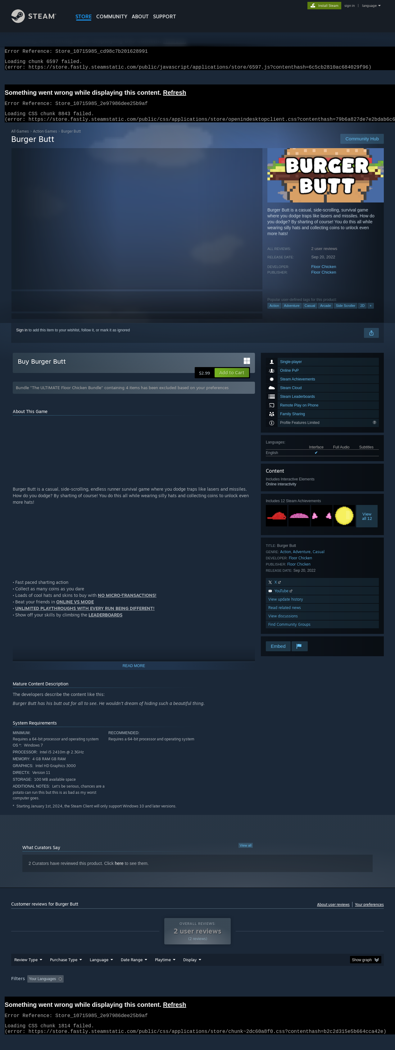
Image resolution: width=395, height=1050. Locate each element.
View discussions (283, 623)
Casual (310, 313)
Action (274, 313)
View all (246, 853)
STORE (83, 16)
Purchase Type (63, 971)
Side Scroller (345, 313)
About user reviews (333, 912)
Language (99, 971)
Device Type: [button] (329, 991)
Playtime (163, 971)
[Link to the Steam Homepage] (38, 21)
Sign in (22, 337)
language (369, 5)
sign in (349, 5)
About (140, 16)
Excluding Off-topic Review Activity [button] (105, 991)
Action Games (45, 138)
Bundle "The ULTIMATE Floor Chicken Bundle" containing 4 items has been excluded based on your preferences (122, 395)
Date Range (132, 971)
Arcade (325, 313)
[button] (231, 380)
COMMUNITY (111, 16)
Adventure (292, 313)
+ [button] (370, 313)
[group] (197, 991)
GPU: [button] (302, 991)
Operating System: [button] (249, 991)
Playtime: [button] (153, 991)
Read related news (284, 615)
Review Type (26, 971)
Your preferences (369, 912)
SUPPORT (164, 16)
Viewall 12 (367, 523)
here (119, 870)
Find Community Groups (289, 632)
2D (362, 313)
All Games (20, 138)
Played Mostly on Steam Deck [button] (198, 991)
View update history (285, 606)
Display (190, 971)
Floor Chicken (323, 274)
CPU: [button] (281, 991)
